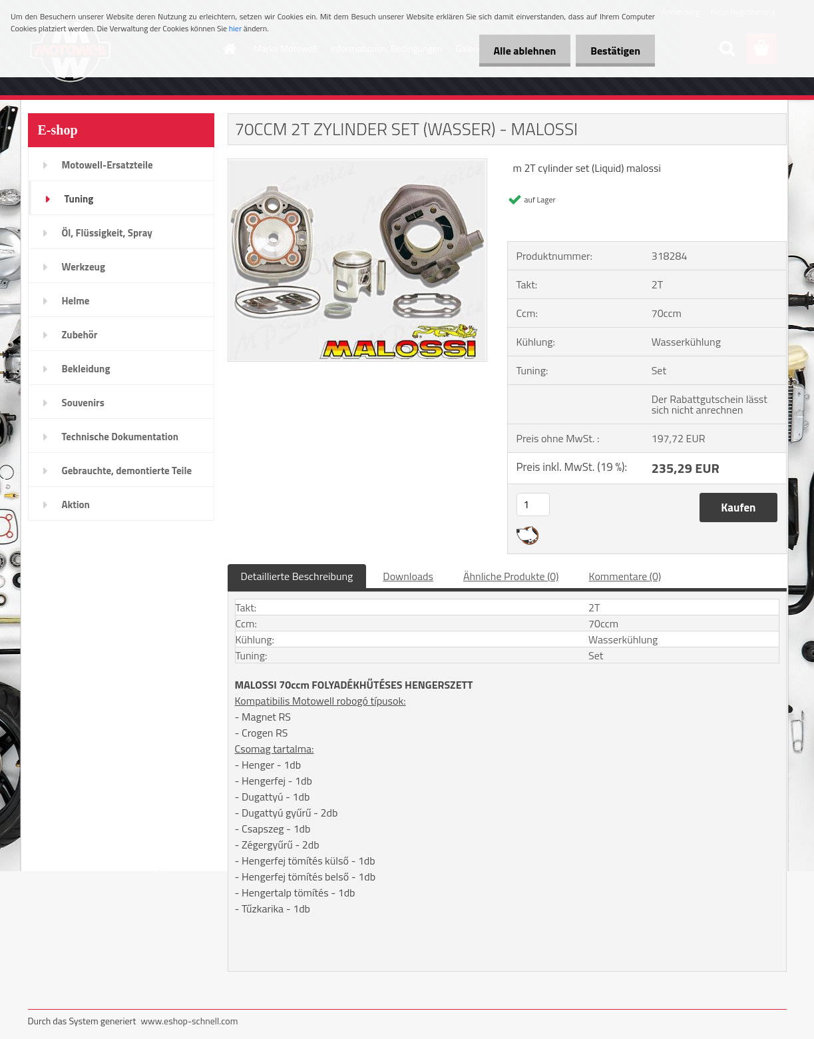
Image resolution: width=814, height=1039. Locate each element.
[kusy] (533, 504)
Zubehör (80, 334)
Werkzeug (83, 266)
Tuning (79, 198)
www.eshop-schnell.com (189, 1021)
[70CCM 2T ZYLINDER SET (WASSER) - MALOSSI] (357, 165)
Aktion (76, 504)
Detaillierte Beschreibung (297, 576)
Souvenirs (83, 402)
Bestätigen (613, 51)
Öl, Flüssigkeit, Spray (107, 232)
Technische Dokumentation (120, 436)
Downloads (408, 576)
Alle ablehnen (518, 51)
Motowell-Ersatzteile (107, 165)
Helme (76, 300)
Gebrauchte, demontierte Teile (127, 470)
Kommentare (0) (625, 576)
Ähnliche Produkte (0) (511, 576)
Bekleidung (86, 368)
